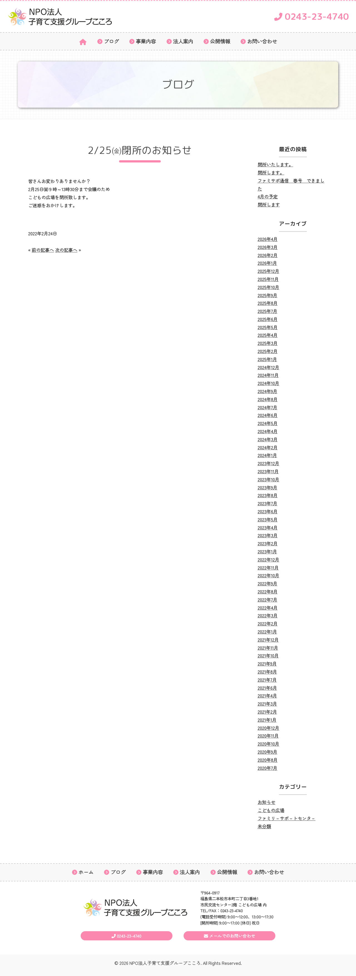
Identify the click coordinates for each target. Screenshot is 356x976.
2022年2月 (268, 623)
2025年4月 (268, 335)
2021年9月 (267, 663)
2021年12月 (268, 639)
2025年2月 (268, 351)
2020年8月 (268, 759)
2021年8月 (267, 671)
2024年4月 (268, 431)
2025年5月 (268, 327)
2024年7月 (267, 407)
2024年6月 (268, 415)
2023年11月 (268, 471)
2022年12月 (268, 559)
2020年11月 (268, 735)
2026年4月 (268, 239)
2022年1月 (267, 631)
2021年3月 (267, 703)
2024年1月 (267, 455)
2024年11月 (268, 375)
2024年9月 (267, 391)
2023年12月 (268, 463)
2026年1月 (267, 263)
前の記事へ (43, 250)
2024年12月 (268, 367)
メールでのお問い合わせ (229, 936)
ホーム (85, 872)
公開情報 (220, 41)
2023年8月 (268, 495)
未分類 (264, 826)
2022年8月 (268, 591)
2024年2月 (268, 447)
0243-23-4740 (311, 16)
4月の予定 (268, 196)
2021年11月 (268, 647)
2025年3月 (268, 343)
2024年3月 (268, 439)
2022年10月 (268, 575)
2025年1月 (267, 359)
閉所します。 (271, 172)
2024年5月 (268, 423)
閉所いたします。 (275, 164)
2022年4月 (268, 607)
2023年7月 (267, 503)
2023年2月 (268, 543)
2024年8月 (268, 399)
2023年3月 (268, 535)
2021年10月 (268, 655)
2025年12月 (268, 271)
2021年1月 (267, 719)
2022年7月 (267, 599)
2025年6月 (268, 319)
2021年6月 (267, 687)
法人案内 (183, 41)
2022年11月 (268, 567)
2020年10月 (268, 743)
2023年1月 (267, 551)
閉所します (269, 204)
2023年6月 (268, 511)
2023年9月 (267, 487)
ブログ (111, 41)
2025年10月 (268, 287)
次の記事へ (66, 250)
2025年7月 (267, 311)
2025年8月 (268, 303)
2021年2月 (267, 711)
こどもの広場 (271, 810)
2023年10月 (268, 479)
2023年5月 (268, 519)
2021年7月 (267, 679)
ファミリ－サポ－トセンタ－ (286, 818)
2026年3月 (268, 247)
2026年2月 (268, 255)
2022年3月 (268, 615)
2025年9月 (267, 295)
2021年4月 (267, 695)
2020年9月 (267, 751)
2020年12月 (268, 727)
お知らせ (266, 802)
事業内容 (146, 41)
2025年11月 (268, 279)
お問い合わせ (262, 41)
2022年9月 (267, 583)
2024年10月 (268, 383)
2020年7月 (267, 768)
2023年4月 (268, 527)
